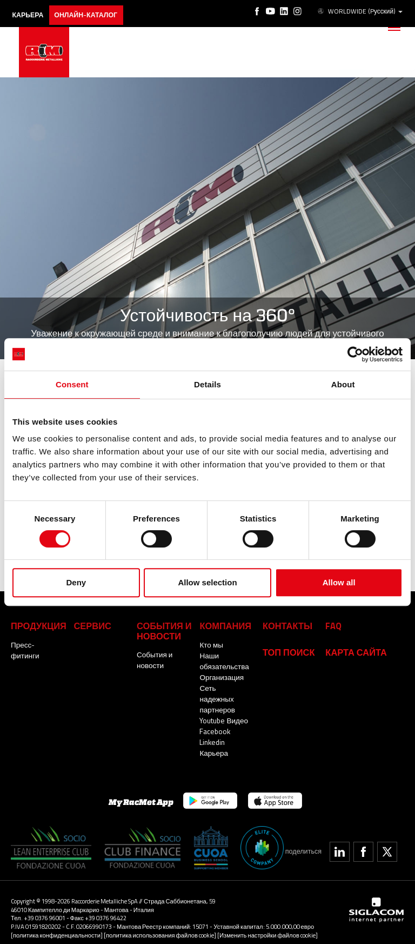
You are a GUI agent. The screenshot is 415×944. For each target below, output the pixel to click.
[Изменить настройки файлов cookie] (267, 923)
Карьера (213, 741)
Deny (76, 582)
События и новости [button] (162, 630)
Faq (332, 625)
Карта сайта (354, 650)
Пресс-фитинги (36, 643)
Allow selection (207, 582)
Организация (221, 676)
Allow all (339, 582)
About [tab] (343, 384)
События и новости (154, 658)
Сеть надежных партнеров (225, 692)
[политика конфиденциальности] (57, 923)
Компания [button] (223, 625)
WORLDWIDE (361, 10)
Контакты (286, 625)
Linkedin (211, 730)
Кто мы (211, 643)
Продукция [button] (37, 625)
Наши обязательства (223, 660)
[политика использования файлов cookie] (160, 923)
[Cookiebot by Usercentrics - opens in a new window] (355, 354)
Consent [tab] (72, 384)
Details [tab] (207, 384)
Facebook (214, 719)
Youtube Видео (223, 708)
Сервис (91, 625)
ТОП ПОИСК (287, 650)
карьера (30, 9)
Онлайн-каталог (93, 9)
